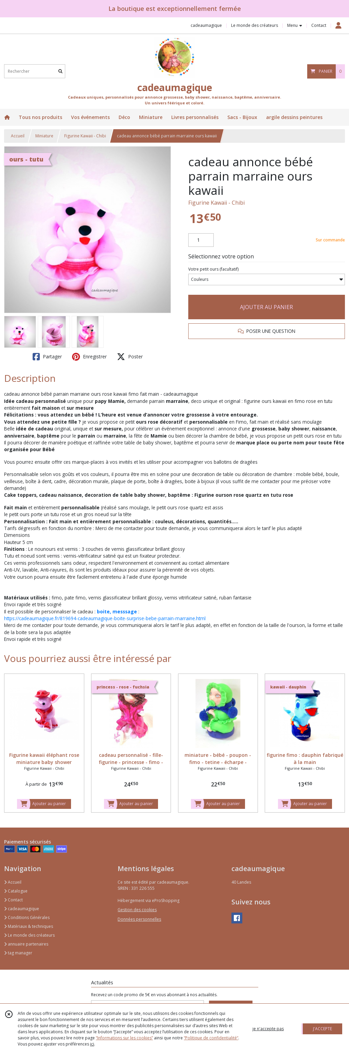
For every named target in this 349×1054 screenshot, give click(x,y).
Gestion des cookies (137, 910)
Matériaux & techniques (28, 926)
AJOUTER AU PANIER (266, 307)
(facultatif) (213, 269)
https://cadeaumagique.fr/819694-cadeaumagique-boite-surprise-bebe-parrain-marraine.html (105, 618)
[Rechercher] (60, 71)
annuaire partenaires (26, 944)
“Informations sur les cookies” (124, 1038)
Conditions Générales (27, 917)
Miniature (44, 136)
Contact (318, 25)
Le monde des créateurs (29, 935)
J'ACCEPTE (322, 1029)
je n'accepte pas (268, 1029)
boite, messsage (117, 611)
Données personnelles (139, 919)
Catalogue (16, 891)
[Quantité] (201, 240)
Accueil (17, 136)
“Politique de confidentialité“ (211, 1038)
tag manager (18, 953)
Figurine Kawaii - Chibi (85, 136)
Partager (47, 357)
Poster (130, 357)
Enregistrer (89, 357)
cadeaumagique (21, 909)
